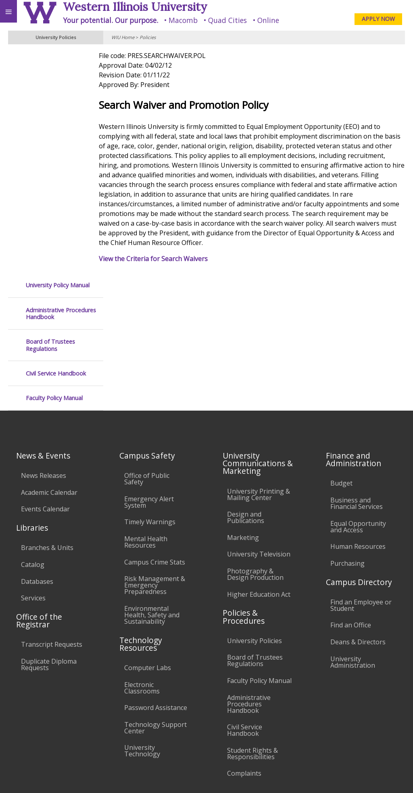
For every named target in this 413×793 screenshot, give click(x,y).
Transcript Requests (51, 506)
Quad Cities (227, 20)
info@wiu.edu (338, 760)
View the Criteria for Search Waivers (166, 258)
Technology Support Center (155, 590)
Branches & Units (47, 410)
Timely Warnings (149, 384)
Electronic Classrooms (142, 550)
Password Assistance (155, 569)
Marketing (243, 399)
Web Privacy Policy (391, 776)
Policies (148, 37)
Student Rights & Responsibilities (252, 615)
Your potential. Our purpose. (110, 20)
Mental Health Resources (145, 404)
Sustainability (120, 718)
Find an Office (350, 487)
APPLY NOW (378, 19)
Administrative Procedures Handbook (61, 88)
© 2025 (241, 776)
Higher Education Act (258, 456)
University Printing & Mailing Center (258, 356)
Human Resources (358, 408)
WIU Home (122, 37)
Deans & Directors (358, 504)
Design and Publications (245, 379)
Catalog (32, 426)
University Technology (142, 613)
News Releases (43, 337)
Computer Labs (147, 529)
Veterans (164, 718)
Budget (341, 345)
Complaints (244, 635)
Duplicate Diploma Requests (49, 526)
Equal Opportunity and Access (358, 388)
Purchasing (347, 425)
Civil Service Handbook (56, 147)
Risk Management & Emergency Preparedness (154, 447)
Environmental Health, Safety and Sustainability (151, 477)
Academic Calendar (49, 354)
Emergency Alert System (149, 364)
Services (33, 460)
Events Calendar (45, 371)
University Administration (352, 524)
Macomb (183, 20)
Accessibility (23, 718)
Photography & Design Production (255, 436)
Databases (37, 443)
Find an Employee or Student (361, 467)
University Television (258, 416)
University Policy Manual (58, 59)
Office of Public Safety (146, 341)
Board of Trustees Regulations (50, 119)
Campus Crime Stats (154, 424)
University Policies (254, 502)
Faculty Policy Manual (54, 172)
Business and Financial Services (356, 365)
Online (268, 20)
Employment (70, 718)
